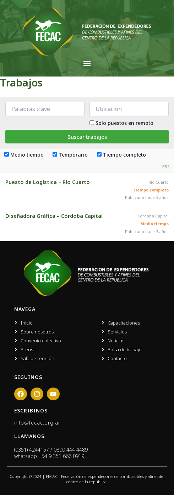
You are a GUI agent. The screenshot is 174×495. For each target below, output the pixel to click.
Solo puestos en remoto (124, 123)
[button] (87, 63)
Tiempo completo (121, 154)
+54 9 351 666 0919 (61, 456)
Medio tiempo (24, 154)
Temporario (70, 154)
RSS (166, 167)
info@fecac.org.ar (37, 422)
